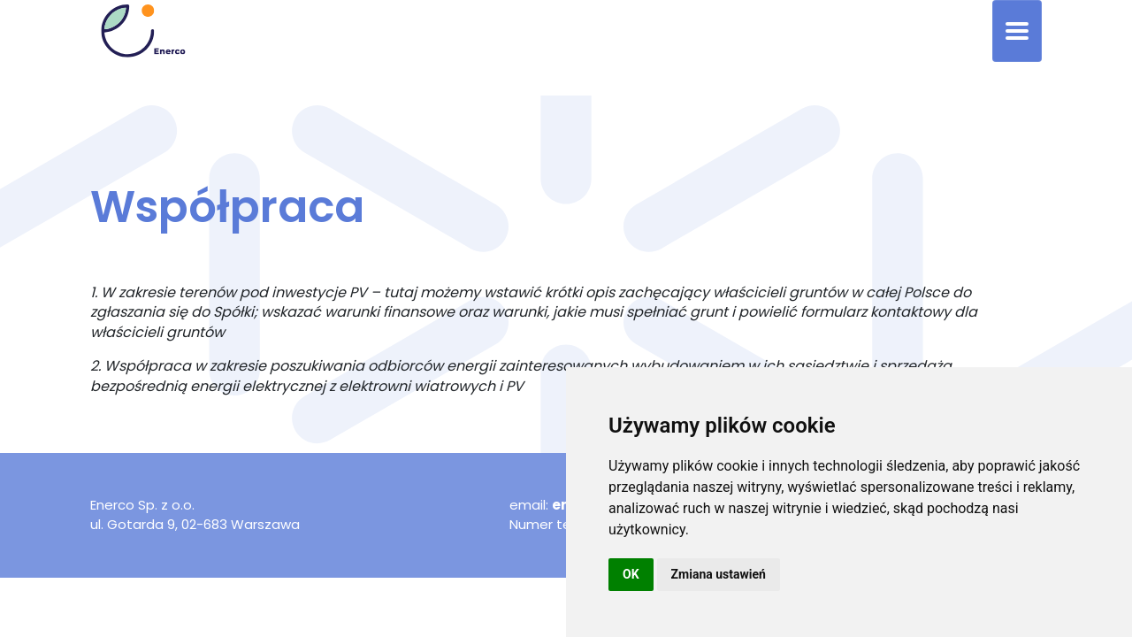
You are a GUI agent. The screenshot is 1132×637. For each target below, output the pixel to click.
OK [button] (631, 574)
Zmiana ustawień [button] (718, 574)
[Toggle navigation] (1017, 31)
